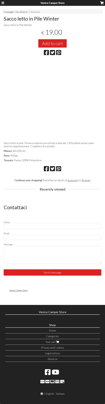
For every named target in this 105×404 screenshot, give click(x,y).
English (50, 393)
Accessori (35, 12)
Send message (52, 272)
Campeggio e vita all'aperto (16, 12)
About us (53, 359)
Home (52, 330)
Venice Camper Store (52, 3)
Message (8, 244)
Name (7, 222)
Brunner (86, 180)
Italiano (60, 393)
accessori (73, 180)
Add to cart (52, 43)
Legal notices (52, 353)
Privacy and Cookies (52, 347)
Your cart (52, 341)
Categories (52, 336)
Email (6, 233)
